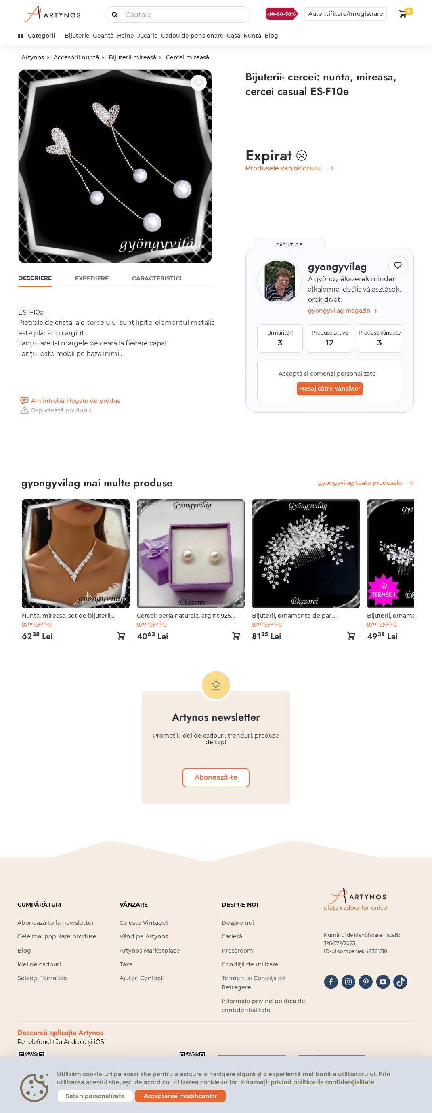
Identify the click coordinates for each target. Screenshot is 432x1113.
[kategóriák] (39, 35)
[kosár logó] (403, 14)
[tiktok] (400, 982)
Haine (125, 35)
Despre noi (238, 922)
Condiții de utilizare (250, 964)
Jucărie (147, 35)
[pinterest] (366, 982)
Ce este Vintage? (144, 922)
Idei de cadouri (39, 964)
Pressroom (237, 950)
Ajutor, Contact (141, 978)
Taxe (126, 964)
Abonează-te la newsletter (55, 922)
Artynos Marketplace (150, 950)
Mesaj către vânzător (330, 388)
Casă (233, 35)
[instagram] (348, 982)
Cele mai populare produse (56, 936)
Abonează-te (216, 777)
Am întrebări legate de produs (69, 401)
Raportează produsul (54, 410)
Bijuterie (77, 35)
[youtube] (383, 982)
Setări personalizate (95, 1096)
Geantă (103, 35)
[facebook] (331, 982)
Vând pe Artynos (144, 936)
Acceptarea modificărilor (180, 1096)
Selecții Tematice (42, 978)
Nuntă (252, 35)
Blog (271, 35)
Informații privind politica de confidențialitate (307, 1082)
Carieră (232, 936)
